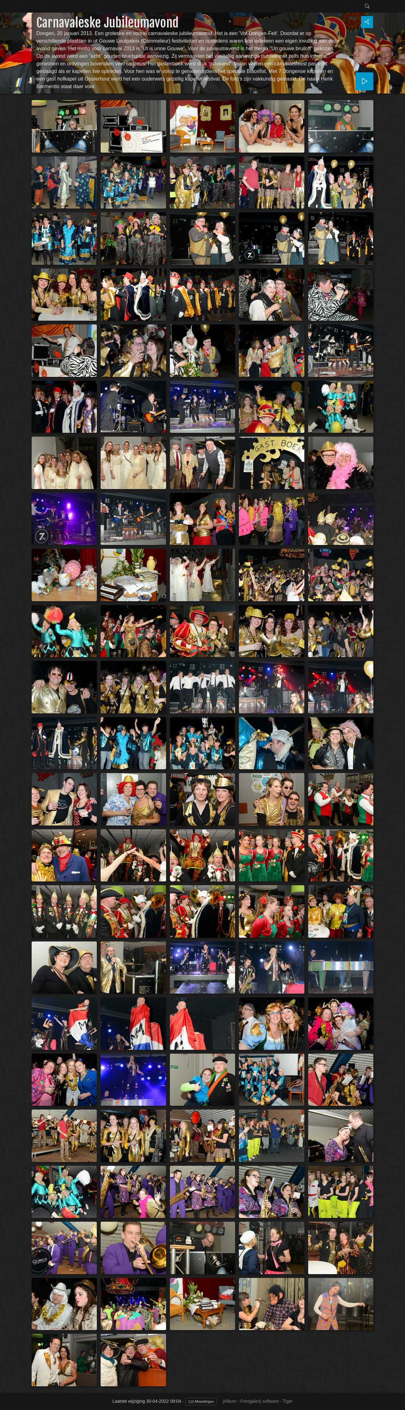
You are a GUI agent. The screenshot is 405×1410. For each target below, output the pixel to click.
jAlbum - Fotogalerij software (251, 1401)
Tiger (287, 1401)
